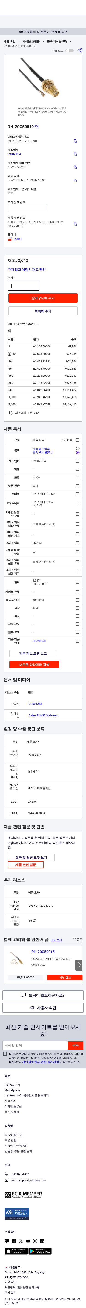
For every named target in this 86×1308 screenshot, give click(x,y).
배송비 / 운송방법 (15, 1145)
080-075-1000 (17, 1174)
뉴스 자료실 (12, 1112)
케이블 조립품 (31, 41)
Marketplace (12, 1090)
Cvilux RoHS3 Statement (43, 715)
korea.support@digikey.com (25, 1181)
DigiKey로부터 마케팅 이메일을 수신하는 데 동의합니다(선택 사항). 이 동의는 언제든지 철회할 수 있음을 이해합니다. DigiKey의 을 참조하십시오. (46, 1058)
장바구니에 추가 (43, 298)
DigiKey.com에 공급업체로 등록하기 (27, 1095)
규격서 (15, 239)
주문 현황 (10, 1140)
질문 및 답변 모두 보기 (31, 857)
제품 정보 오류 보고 (33, 653)
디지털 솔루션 (13, 1106)
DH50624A (35, 704)
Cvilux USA (14, 154)
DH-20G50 (39, 641)
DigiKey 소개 (12, 1085)
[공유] (79, 50)
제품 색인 (9, 41)
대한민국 (12, 1267)
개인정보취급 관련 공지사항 (40, 1062)
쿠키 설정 (10, 1292)
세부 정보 (65, 977)
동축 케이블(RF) (57, 41)
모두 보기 (56, 940)
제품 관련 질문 (25, 865)
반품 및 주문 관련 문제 (18, 1151)
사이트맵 (10, 1101)
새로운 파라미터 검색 (34, 664)
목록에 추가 (43, 311)
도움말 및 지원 (13, 1134)
